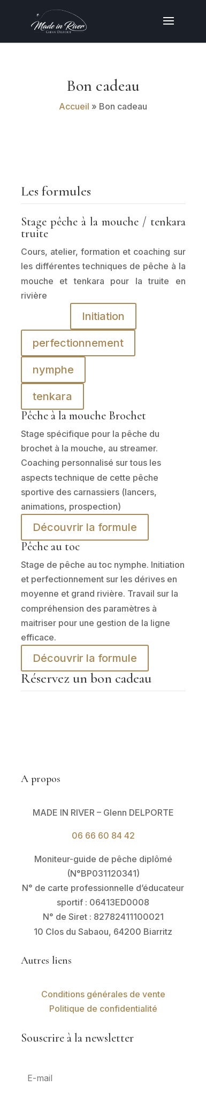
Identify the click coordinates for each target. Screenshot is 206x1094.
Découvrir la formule (85, 527)
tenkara (52, 396)
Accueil (74, 106)
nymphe (53, 369)
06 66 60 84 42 (103, 835)
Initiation (103, 316)
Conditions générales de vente (103, 994)
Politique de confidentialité (103, 1008)
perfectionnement (78, 343)
